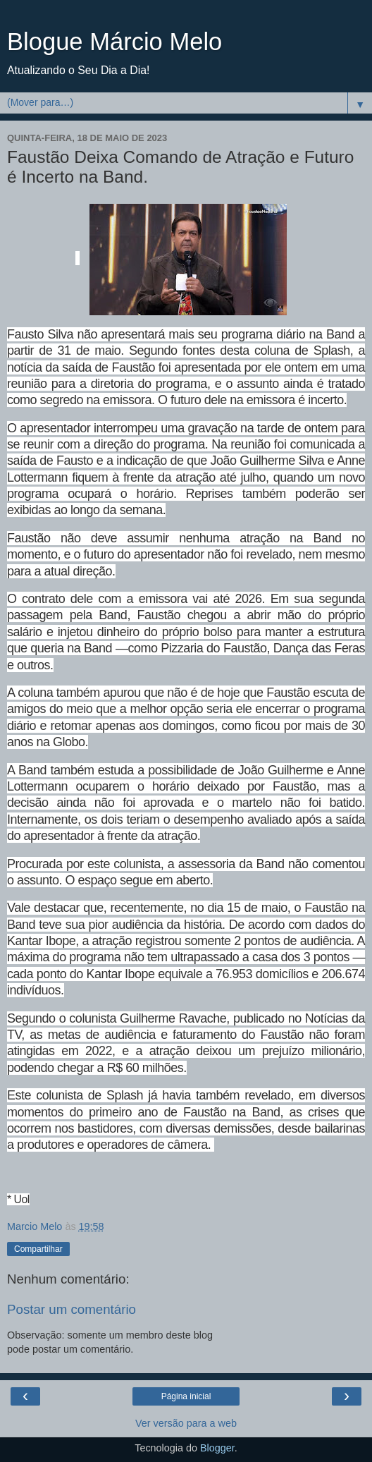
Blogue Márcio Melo (114, 41)
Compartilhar (38, 1249)
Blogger (217, 1448)
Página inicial (186, 1396)
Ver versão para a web (186, 1423)
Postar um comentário (71, 1309)
